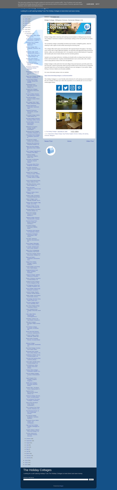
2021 (26, 29)
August (28, 442)
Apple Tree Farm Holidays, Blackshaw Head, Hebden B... (33, 148)
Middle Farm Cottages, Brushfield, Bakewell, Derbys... (31, 384)
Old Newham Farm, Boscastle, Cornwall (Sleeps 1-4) (31, 86)
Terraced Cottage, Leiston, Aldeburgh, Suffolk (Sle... (32, 335)
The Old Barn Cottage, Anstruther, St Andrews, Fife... (32, 328)
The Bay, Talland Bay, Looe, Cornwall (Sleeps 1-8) (33, 56)
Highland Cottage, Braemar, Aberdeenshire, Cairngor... (33, 218)
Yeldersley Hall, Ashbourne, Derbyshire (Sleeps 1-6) (32, 143)
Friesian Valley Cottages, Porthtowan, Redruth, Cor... (33, 370)
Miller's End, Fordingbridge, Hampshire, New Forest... (33, 251)
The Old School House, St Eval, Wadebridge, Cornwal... (32, 412)
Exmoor (76, 133)
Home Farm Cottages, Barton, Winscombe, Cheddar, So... (33, 254)
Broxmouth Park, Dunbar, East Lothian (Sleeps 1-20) (33, 352)
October (28, 438)
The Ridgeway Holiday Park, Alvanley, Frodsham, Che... (33, 286)
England (71, 133)
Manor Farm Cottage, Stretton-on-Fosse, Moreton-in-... (31, 214)
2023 (26, 25)
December (29, 33)
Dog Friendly (66, 133)
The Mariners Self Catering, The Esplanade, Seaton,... (33, 231)
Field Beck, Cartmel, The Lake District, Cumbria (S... (33, 319)
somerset (47, 135)
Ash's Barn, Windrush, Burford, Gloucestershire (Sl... (32, 240)
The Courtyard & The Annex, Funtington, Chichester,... (33, 400)
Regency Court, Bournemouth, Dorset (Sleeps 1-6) (32, 392)
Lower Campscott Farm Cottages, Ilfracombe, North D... (33, 310)
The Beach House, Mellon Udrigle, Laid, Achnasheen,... (32, 422)
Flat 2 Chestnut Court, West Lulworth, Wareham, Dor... (33, 408)
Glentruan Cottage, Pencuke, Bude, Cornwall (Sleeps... (33, 396)
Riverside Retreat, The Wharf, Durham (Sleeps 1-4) (33, 210)
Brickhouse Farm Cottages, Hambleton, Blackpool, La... (33, 132)
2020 (26, 31)
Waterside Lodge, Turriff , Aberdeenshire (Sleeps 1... (33, 52)
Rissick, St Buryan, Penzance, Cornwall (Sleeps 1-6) (33, 279)
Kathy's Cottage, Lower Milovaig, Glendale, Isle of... (33, 199)
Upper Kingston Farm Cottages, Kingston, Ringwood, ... (31, 379)
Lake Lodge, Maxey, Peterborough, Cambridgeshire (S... (31, 315)
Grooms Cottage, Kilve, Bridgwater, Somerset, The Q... (33, 48)
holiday (80, 133)
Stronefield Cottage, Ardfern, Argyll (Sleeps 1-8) (33, 116)
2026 (26, 19)
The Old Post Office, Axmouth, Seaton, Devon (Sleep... (32, 99)
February (28, 455)
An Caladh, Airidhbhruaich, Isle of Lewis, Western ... (32, 247)
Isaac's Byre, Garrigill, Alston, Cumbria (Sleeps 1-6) (33, 362)
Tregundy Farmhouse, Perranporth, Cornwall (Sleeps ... (32, 63)
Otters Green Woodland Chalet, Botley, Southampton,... (32, 404)
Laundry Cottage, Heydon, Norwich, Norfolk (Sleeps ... (33, 292)
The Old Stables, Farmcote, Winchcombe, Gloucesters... (32, 123)
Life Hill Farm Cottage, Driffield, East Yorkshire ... (33, 140)
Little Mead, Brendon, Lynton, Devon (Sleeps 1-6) (33, 184)
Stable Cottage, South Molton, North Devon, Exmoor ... (33, 296)
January (28, 457)
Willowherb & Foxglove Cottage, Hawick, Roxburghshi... (31, 128)
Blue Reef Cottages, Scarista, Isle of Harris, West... (33, 348)
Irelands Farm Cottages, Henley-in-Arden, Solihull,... (33, 173)
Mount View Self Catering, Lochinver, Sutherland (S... (33, 332)
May (27, 449)
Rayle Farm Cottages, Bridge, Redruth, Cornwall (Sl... (33, 77)
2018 (26, 462)
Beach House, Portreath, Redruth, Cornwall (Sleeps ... (33, 340)
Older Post (90, 141)
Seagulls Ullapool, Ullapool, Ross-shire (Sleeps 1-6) (32, 430)
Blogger (61, 486)
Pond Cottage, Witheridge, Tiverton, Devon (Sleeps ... (33, 244)
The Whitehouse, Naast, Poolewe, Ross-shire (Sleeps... (32, 366)
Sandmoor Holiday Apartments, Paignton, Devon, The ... (32, 156)
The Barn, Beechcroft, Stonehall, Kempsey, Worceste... (31, 434)
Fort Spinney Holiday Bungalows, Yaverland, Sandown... (32, 417)
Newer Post (48, 141)
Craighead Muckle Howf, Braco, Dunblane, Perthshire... (32, 271)
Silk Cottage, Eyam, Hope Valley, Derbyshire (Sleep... (33, 103)
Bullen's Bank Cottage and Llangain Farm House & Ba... (32, 73)
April (27, 451)
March (28, 453)
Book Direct (51, 133)
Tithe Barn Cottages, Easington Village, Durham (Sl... (33, 323)
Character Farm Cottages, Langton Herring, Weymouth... (32, 43)
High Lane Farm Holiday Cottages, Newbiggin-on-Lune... (32, 426)
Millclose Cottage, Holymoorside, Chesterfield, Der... (33, 344)
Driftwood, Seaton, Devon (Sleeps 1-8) (32, 193)
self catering (85, 133)
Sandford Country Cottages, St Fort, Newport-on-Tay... (33, 282)
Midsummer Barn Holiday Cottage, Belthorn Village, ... (33, 177)
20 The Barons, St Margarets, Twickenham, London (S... (33, 39)
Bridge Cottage (58, 133)
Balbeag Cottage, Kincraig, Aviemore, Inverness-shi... (33, 206)
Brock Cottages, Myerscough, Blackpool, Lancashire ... (33, 289)
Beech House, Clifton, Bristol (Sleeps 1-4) (33, 36)
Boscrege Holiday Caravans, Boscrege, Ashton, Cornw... (33, 119)
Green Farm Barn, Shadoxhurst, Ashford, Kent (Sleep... (33, 189)
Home (69, 141)
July (27, 445)
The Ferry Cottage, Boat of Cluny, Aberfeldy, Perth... (32, 303)
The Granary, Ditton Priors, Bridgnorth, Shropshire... (32, 165)
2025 (26, 21)
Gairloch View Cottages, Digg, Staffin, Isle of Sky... (33, 203)
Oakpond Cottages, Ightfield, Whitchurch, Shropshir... (33, 275)
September (29, 440)
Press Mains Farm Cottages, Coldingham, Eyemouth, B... (33, 136)
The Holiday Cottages (37, 470)
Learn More (90, 4)
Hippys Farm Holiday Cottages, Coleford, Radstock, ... (31, 263)
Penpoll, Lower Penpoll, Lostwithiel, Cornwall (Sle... (33, 59)
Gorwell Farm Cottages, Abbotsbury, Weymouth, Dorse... (32, 90)
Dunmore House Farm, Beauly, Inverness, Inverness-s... (31, 222)
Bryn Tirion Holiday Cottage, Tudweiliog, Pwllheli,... (33, 306)
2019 (26, 460)
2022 (26, 27)
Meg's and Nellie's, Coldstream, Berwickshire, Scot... (33, 258)
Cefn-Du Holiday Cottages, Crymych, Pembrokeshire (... (33, 375)
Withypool (52, 135)
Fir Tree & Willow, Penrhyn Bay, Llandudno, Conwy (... (33, 94)
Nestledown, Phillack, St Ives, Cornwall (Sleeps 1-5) (33, 355)
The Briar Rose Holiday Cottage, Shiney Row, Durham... (32, 81)
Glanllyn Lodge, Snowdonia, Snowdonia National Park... (33, 196)
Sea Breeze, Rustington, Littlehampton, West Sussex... (32, 235)
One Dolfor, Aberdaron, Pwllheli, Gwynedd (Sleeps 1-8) (33, 169)
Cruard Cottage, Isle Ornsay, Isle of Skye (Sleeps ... (33, 267)
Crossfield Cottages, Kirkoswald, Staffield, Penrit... (31, 227)
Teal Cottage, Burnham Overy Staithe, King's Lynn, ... (33, 299)
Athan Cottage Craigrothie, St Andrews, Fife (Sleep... (33, 152)
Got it (97, 4)
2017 (26, 464)
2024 (26, 23)
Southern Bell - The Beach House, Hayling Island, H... (33, 388)
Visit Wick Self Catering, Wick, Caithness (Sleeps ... (33, 359)
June (27, 447)
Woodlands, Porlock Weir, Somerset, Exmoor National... (32, 68)
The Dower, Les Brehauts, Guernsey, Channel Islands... (32, 161)
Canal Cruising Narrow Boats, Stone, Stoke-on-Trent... (33, 181)
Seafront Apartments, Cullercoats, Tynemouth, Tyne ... (32, 107)
